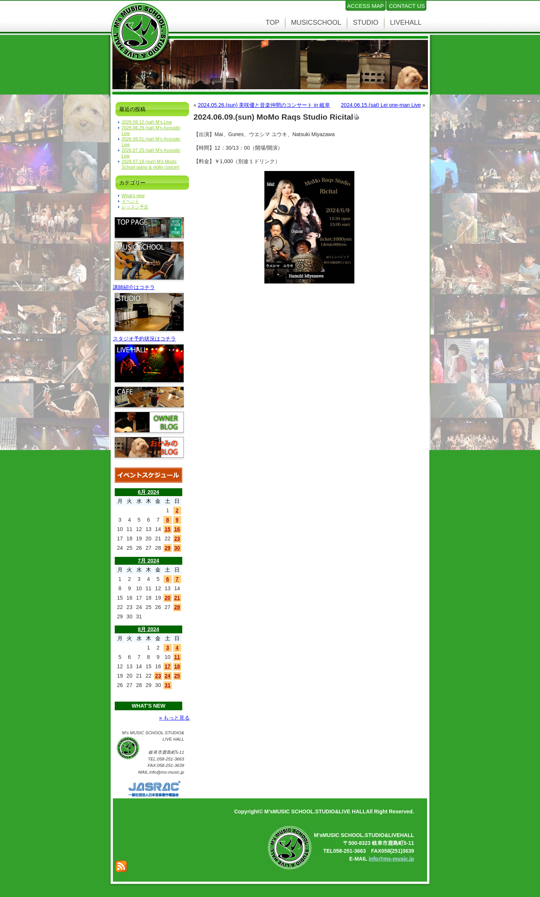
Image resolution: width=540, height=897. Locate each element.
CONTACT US (407, 6)
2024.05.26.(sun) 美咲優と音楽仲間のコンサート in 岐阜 (264, 105)
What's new (133, 195)
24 (168, 676)
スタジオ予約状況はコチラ (144, 339)
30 (177, 548)
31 (168, 685)
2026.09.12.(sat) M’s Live (147, 122)
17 (168, 666)
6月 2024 (148, 492)
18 (177, 666)
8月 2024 (148, 629)
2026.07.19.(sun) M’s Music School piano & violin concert (150, 164)
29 (168, 548)
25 (177, 676)
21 (177, 598)
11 (177, 657)
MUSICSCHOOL (316, 22)
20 (168, 598)
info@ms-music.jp (391, 859)
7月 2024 (148, 561)
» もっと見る (174, 718)
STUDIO (365, 22)
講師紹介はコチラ (134, 287)
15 (168, 529)
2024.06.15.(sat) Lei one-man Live (381, 105)
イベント (131, 201)
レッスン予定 (135, 207)
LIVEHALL (406, 22)
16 (177, 529)
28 (177, 607)
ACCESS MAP (365, 6)
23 (177, 539)
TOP (272, 22)
